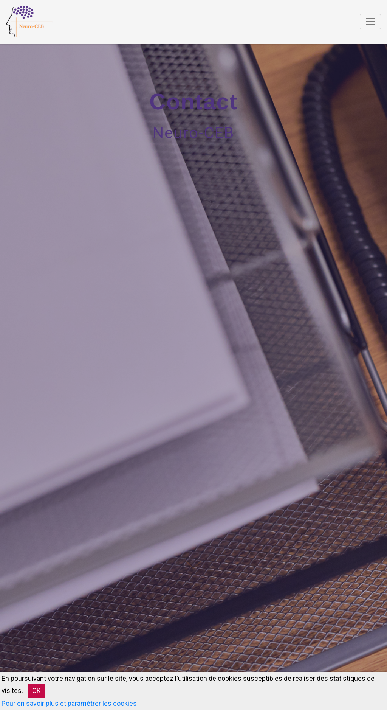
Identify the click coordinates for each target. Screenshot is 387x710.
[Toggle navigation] (370, 21)
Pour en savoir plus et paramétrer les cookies (69, 703)
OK (36, 690)
